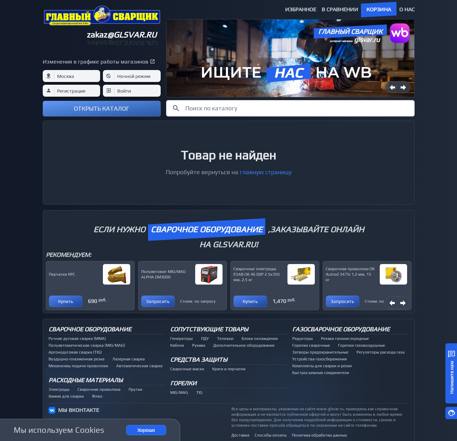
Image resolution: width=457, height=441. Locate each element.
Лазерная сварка (128, 359)
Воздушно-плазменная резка (76, 359)
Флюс (97, 396)
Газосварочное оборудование (341, 329)
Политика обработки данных (319, 435)
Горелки (183, 383)
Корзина (378, 9)
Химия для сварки (66, 396)
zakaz (122, 34)
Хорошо (146, 430)
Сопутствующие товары (209, 329)
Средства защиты (198, 359)
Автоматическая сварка (139, 365)
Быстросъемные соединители (320, 372)
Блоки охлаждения (260, 338)
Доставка (240, 435)
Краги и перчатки (228, 369)
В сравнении (340, 9)
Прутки (135, 389)
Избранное (300, 9)
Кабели (177, 345)
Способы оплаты (270, 435)
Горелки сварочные (311, 345)
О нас (407, 9)
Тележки (225, 338)
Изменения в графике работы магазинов (95, 61)
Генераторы (181, 338)
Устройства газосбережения (319, 359)
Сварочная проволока (99, 389)
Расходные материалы (86, 380)
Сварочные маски (187, 369)
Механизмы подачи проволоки (78, 365)
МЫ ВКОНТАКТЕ (78, 410)
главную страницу (266, 172)
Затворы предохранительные (320, 352)
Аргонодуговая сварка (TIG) (75, 352)
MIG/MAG (179, 392)
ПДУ (205, 338)
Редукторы (302, 338)
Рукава (198, 345)
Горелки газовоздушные (361, 345)
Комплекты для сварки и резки (322, 365)
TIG (199, 392)
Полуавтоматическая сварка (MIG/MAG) (87, 345)
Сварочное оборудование (90, 329)
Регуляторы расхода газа (380, 352)
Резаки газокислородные (345, 338)
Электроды (59, 389)
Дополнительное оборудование (243, 345)
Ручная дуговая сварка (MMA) (77, 338)
